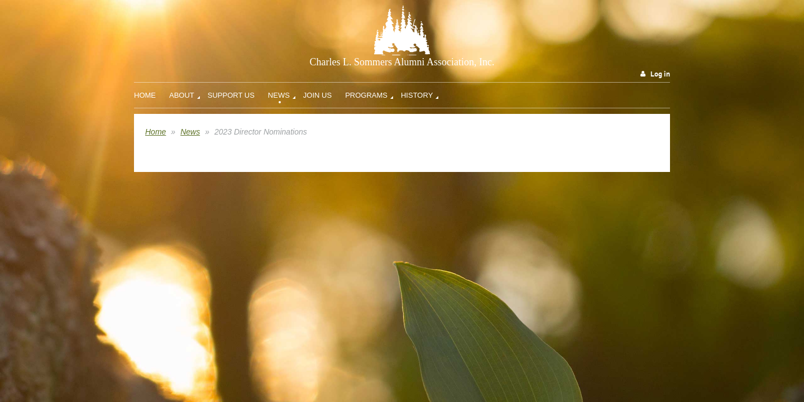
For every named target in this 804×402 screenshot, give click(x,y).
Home (155, 131)
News (190, 131)
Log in (660, 74)
